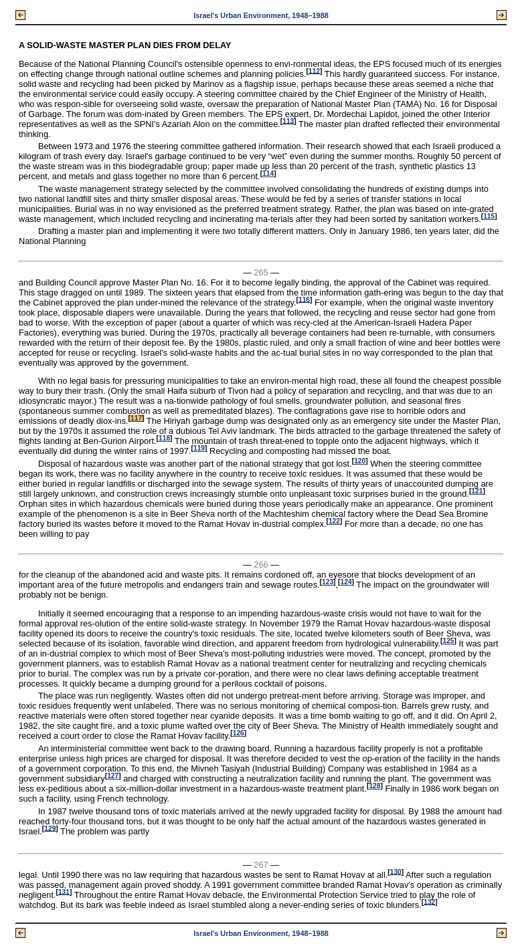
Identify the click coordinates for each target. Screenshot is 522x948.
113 (288, 120)
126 (238, 733)
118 (164, 438)
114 (268, 173)
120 (359, 461)
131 (64, 891)
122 (334, 521)
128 (374, 786)
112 (314, 70)
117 (136, 418)
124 (346, 582)
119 (199, 448)
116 (304, 299)
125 (448, 640)
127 (112, 776)
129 (50, 828)
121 (477, 491)
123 (327, 582)
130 (396, 871)
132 (429, 901)
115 (489, 216)
